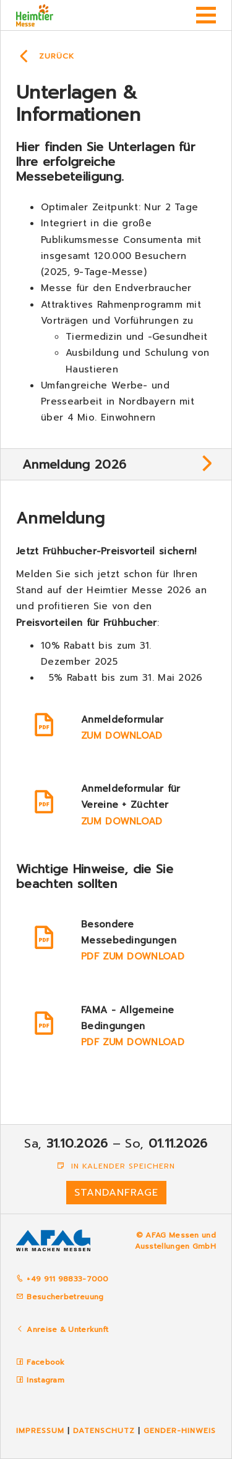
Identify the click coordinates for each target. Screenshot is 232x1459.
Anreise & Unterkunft (67, 1329)
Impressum (40, 1430)
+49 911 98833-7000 (62, 1278)
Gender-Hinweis (180, 1430)
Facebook (45, 1362)
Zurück (56, 56)
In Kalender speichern (116, 1166)
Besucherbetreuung (59, 1296)
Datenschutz (104, 1430)
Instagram (45, 1380)
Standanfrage (116, 1192)
